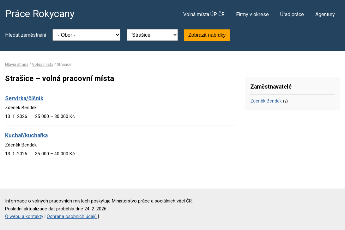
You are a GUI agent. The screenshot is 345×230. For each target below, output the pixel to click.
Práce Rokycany (40, 14)
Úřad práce (292, 14)
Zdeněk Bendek (266, 101)
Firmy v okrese (252, 14)
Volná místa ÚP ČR (204, 14)
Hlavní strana (16, 64)
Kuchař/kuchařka (26, 135)
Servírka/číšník (24, 98)
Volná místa (42, 64)
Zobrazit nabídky (207, 35)
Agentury (325, 14)
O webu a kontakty (24, 216)
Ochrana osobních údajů (72, 216)
